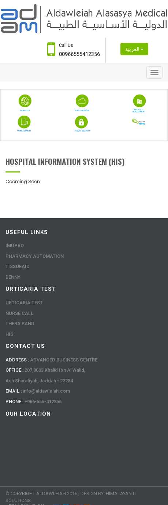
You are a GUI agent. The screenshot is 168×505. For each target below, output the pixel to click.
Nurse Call (19, 313)
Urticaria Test (24, 302)
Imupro (14, 245)
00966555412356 (79, 54)
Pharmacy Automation (34, 256)
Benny (12, 277)
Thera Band (19, 323)
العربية (134, 49)
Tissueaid (17, 266)
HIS (9, 334)
